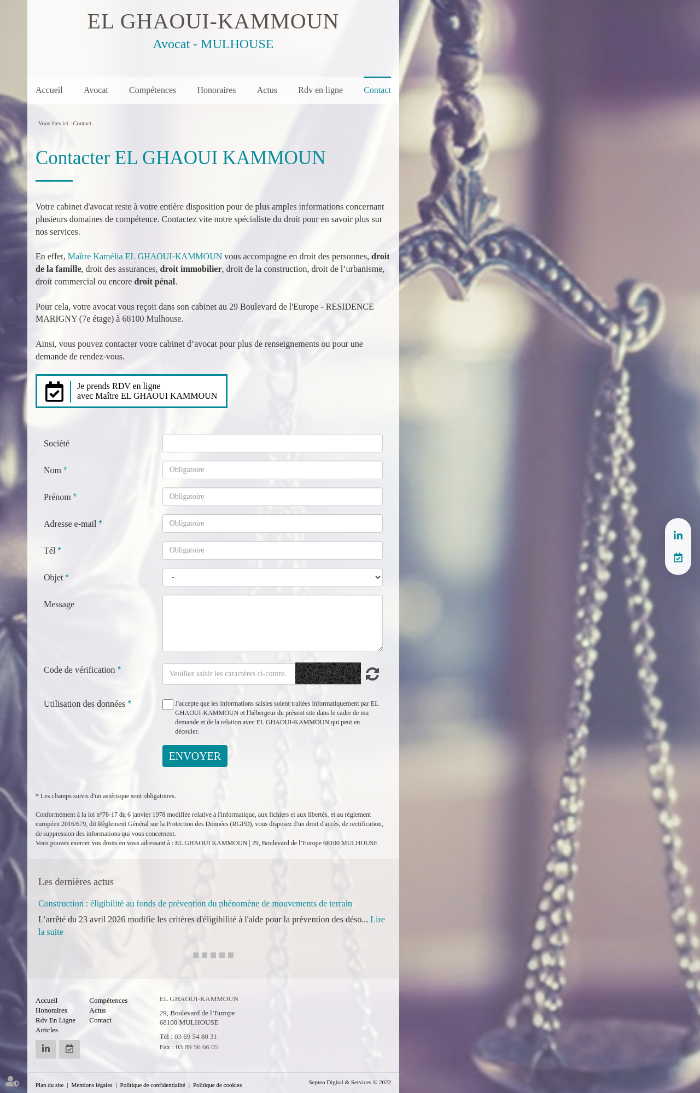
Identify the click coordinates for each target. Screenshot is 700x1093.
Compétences (152, 90)
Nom (53, 470)
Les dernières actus (76, 881)
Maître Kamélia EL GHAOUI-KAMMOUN (145, 256)
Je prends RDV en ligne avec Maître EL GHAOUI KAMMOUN (147, 390)
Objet (55, 577)
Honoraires (216, 90)
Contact (377, 90)
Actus (267, 90)
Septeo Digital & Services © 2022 (350, 1082)
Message (59, 604)
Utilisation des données (84, 703)
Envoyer (195, 756)
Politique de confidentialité (152, 1085)
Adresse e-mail (71, 523)
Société (56, 443)
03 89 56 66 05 (197, 1047)
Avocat (96, 90)
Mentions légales (92, 1085)
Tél (50, 550)
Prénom (58, 497)
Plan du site (49, 1085)
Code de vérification (79, 670)
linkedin (678, 535)
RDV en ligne (678, 557)
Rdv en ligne (320, 90)
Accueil (49, 90)
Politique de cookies (217, 1085)
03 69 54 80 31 (195, 1036)
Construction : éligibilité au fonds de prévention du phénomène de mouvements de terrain (195, 903)
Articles (47, 1030)
